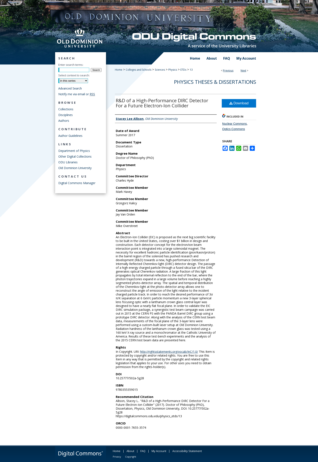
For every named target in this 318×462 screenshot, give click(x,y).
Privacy (117, 456)
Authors (63, 121)
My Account (159, 451)
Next (243, 70)
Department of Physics (74, 151)
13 (191, 69)
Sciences (160, 69)
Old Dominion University (75, 168)
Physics (172, 69)
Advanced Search (70, 88)
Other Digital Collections (75, 156)
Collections (65, 109)
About (130, 451)
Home (118, 69)
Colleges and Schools (138, 69)
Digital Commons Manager (76, 183)
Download (239, 103)
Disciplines (65, 115)
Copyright (130, 456)
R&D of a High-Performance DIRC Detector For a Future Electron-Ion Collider (162, 103)
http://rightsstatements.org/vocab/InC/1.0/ (169, 352)
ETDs (183, 69)
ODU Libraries (68, 162)
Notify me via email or (76, 94)
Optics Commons (233, 129)
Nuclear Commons (234, 123)
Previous (228, 70)
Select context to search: (74, 75)
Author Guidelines (70, 136)
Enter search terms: (70, 65)
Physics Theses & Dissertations (215, 81)
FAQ (142, 451)
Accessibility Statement (187, 451)
